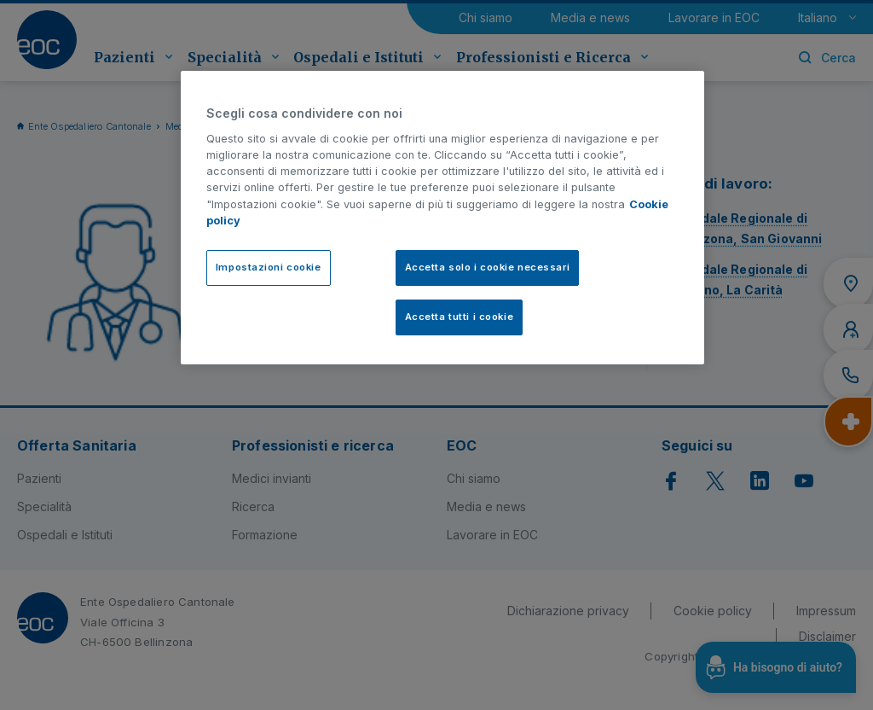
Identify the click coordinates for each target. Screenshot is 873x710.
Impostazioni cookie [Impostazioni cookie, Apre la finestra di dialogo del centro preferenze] (268, 267)
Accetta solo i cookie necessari (487, 267)
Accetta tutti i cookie (459, 317)
